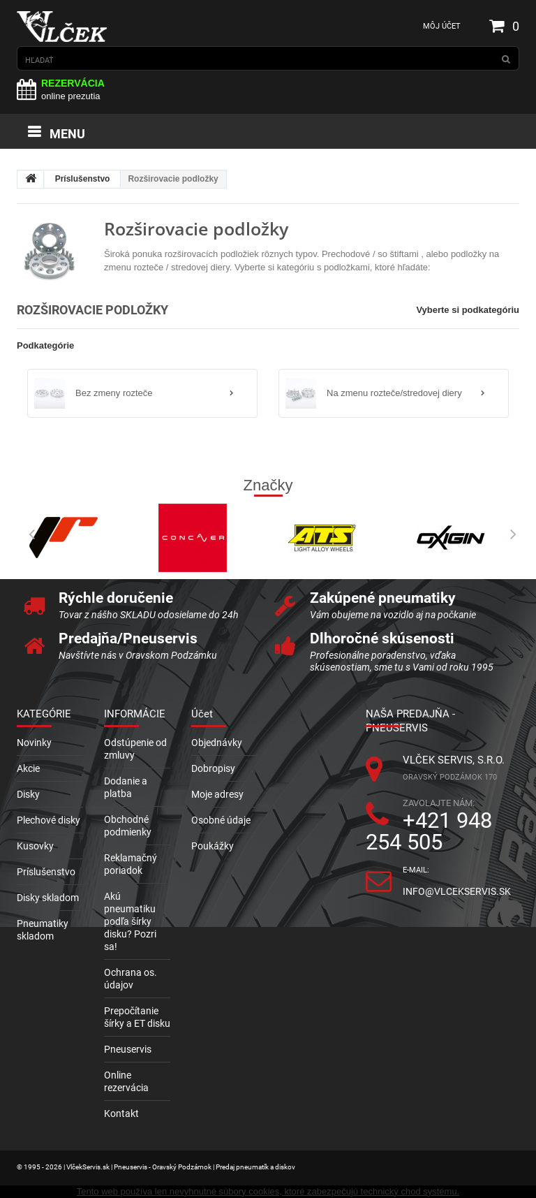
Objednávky (216, 742)
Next (508, 534)
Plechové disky (48, 820)
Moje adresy (217, 794)
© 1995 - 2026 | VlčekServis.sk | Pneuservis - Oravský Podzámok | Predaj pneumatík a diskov (156, 1167)
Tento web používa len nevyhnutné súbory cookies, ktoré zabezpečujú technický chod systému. (268, 1191)
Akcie (28, 768)
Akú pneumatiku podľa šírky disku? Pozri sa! (130, 921)
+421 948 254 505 (429, 831)
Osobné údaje (221, 820)
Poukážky (212, 846)
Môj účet (442, 26)
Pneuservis (127, 1049)
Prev (27, 534)
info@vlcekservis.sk (457, 891)
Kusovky (35, 846)
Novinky (34, 742)
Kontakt (121, 1113)
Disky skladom (48, 897)
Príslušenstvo (82, 179)
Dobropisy (213, 768)
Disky (28, 794)
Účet (202, 714)
